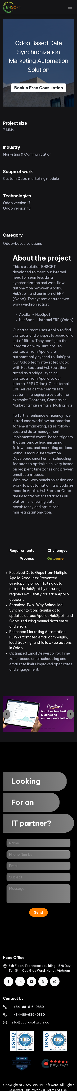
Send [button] (38, 912)
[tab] (22, 551)
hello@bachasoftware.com (31, 1022)
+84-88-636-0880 (29, 1015)
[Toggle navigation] (70, 7)
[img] (6, 714)
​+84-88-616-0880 (29, 1007)
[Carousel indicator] (38, 728)
